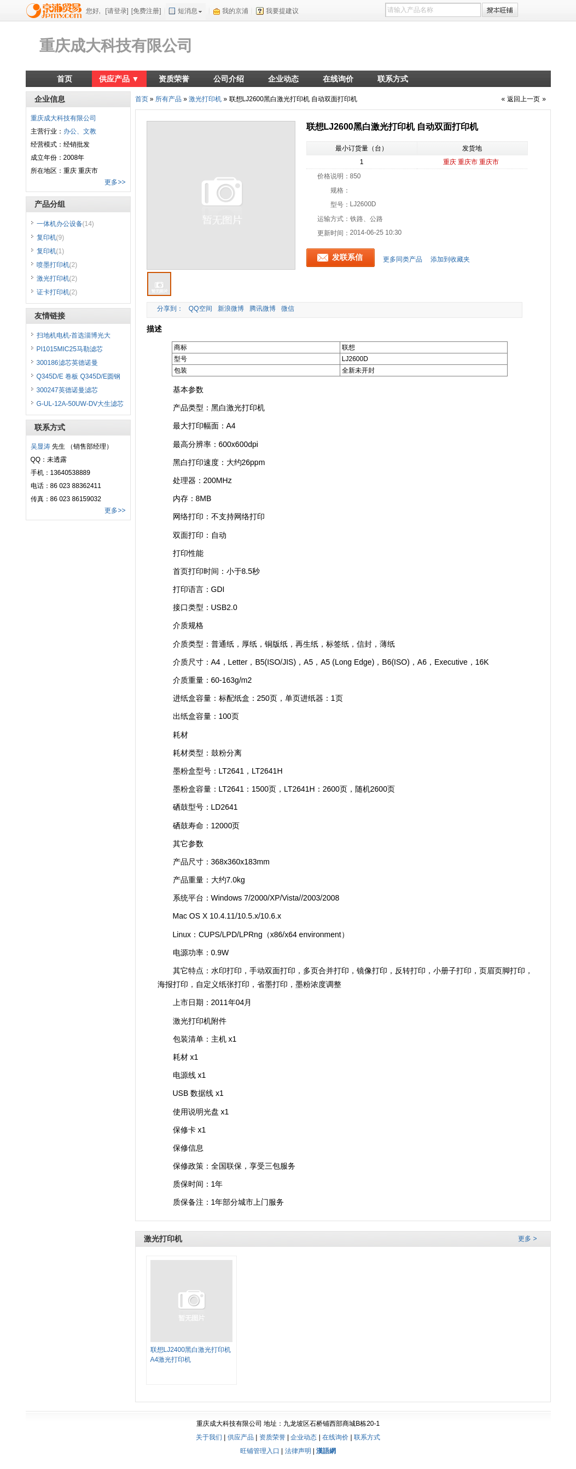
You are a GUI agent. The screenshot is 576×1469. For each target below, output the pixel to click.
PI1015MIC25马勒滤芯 (70, 349)
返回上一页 (523, 99)
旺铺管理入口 (260, 1451)
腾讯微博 (262, 308)
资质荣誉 (174, 78)
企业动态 (283, 78)
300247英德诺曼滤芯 (67, 390)
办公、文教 (79, 131)
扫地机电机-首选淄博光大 (74, 335)
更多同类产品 (402, 259)
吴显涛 (40, 446)
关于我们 (209, 1437)
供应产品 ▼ (119, 78)
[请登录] (117, 11)
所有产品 (168, 99)
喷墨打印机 (57, 265)
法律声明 (298, 1451)
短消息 (187, 11)
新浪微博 (231, 308)
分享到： (169, 308)
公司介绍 (228, 78)
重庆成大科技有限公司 (116, 45)
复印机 (51, 237)
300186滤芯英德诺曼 (67, 363)
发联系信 (347, 257)
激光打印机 (205, 99)
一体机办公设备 (65, 224)
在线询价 (338, 78)
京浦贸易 (56, 10)
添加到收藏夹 (450, 259)
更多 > (527, 1238)
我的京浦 (235, 11)
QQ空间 (200, 308)
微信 (287, 308)
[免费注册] (146, 11)
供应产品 (241, 1437)
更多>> (114, 182)
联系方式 (392, 78)
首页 (64, 78)
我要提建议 (282, 11)
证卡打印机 (57, 292)
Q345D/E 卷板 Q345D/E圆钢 (78, 376)
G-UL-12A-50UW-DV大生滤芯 (80, 404)
